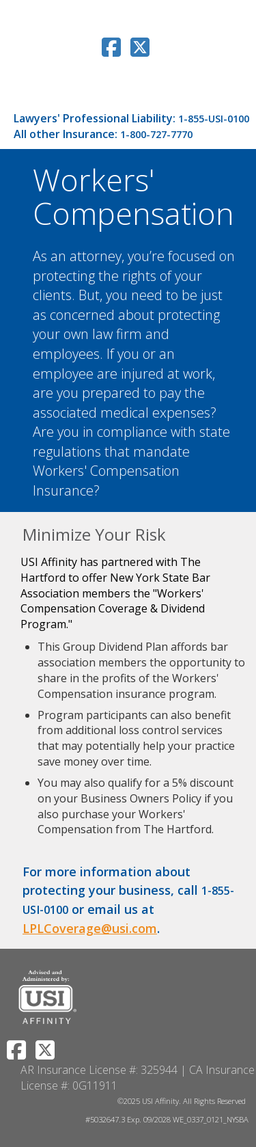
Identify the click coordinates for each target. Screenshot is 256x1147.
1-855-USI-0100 (213, 118)
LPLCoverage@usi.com (90, 928)
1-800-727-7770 (156, 134)
